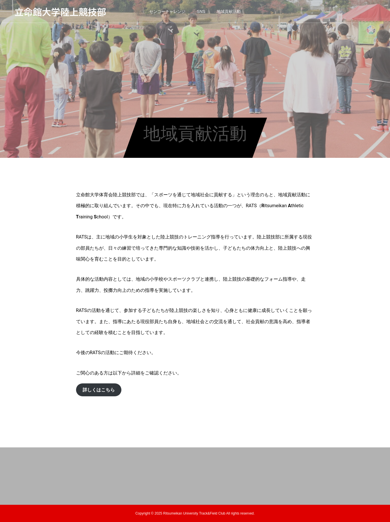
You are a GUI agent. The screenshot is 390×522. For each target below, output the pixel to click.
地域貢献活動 (229, 11)
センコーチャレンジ (167, 11)
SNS (201, 11)
